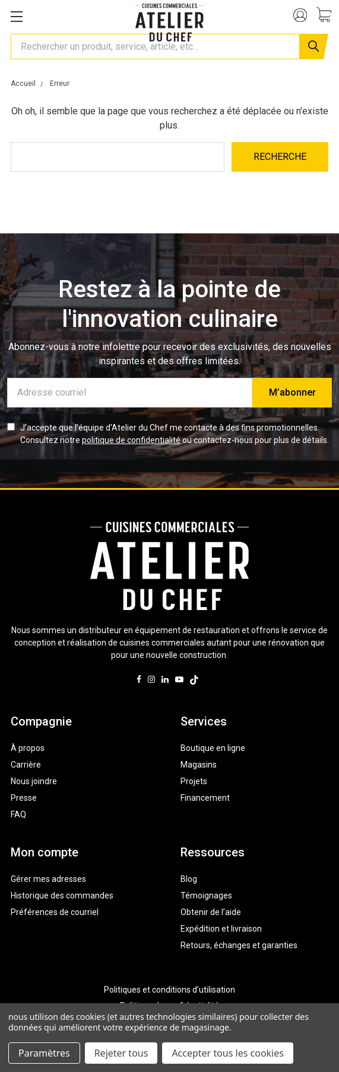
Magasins (198, 764)
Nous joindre (34, 781)
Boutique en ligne (212, 748)
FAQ (18, 814)
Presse (24, 798)
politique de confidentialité (131, 440)
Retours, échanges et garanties (238, 945)
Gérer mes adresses (48, 879)
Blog (188, 879)
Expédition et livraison (221, 928)
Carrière (26, 764)
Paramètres (44, 1053)
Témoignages (206, 895)
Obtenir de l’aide (210, 912)
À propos (28, 748)
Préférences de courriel (55, 912)
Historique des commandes (62, 895)
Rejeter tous (121, 1053)
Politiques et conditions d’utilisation (169, 989)
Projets (193, 781)
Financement (205, 798)
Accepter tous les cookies (228, 1053)
